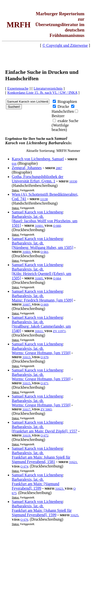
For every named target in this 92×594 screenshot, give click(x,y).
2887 (59, 168)
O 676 (24, 519)
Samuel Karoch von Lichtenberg (37, 212)
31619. (27, 435)
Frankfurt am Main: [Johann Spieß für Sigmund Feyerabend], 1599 (42, 512)
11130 (44, 199)
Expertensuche (17, 88)
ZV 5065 (46, 409)
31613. (27, 357)
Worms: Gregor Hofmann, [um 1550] (41, 353)
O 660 (57, 225)
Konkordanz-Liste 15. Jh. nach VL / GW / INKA (42, 93)
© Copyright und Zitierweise (65, 45)
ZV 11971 (59, 331)
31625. (74, 515)
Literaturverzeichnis (48, 88)
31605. (39, 278)
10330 (73, 181)
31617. (27, 409)
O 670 (44, 357)
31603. (27, 252)
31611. (39, 331)
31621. (73, 462)
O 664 (57, 278)
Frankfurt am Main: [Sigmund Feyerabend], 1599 (35, 486)
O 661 (44, 252)
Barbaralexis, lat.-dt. (28, 216)
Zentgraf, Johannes (27, 168)
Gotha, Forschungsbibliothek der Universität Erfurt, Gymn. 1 (37, 179)
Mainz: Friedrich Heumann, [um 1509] (42, 300)
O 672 (44, 435)
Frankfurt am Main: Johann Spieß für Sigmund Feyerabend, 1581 (41, 459)
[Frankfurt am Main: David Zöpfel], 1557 (44, 431)
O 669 (44, 304)
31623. (60, 488)
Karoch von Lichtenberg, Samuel (38, 159)
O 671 (44, 383)
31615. (27, 383)
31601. (39, 225)
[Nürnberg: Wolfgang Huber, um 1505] (42, 247)
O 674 (24, 466)
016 (14, 163)
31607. (27, 304)
